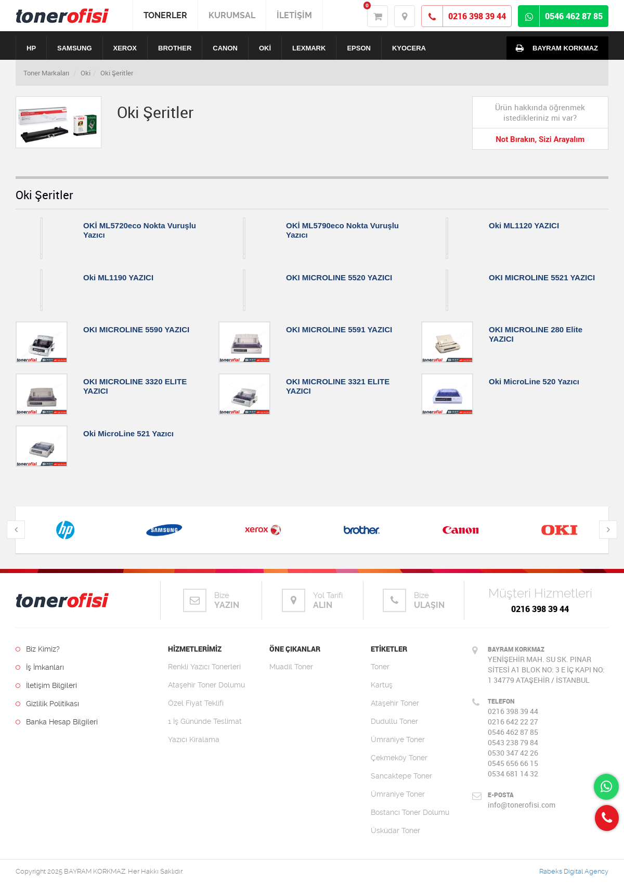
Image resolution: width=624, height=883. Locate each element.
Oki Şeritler (116, 72)
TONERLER (165, 15)
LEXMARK (309, 48)
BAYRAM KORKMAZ (555, 48)
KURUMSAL (232, 15)
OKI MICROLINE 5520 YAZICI (339, 277)
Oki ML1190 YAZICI (118, 277)
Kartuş (382, 685)
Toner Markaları (46, 72)
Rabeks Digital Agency (573, 871)
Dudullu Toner (394, 721)
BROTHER (174, 48)
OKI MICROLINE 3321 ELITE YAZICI (337, 386)
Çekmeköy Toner (399, 758)
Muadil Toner (291, 667)
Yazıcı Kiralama (193, 739)
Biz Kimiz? (38, 649)
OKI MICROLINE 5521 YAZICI (542, 277)
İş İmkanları (40, 667)
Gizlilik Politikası (47, 703)
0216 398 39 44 (540, 609)
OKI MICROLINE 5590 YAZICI (136, 329)
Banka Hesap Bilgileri (57, 722)
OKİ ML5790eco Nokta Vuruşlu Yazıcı (342, 230)
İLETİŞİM (294, 15)
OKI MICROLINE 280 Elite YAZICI (535, 334)
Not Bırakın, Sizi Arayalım (540, 139)
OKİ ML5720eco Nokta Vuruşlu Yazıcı (139, 230)
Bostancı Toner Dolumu (410, 812)
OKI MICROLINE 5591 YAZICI (339, 329)
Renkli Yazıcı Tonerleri (204, 667)
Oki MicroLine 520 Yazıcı (534, 381)
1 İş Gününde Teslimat (205, 721)
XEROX (125, 48)
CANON (225, 48)
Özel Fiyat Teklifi (196, 703)
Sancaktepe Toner (401, 776)
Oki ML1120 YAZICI (524, 225)
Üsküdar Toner (395, 830)
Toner (380, 667)
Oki (85, 72)
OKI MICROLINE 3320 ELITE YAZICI (135, 386)
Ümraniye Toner (398, 739)
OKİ (265, 48)
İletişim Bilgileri (46, 685)
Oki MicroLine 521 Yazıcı (128, 433)
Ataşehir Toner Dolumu (206, 685)
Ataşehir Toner (395, 703)
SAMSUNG (74, 48)
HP (31, 48)
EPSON (359, 48)
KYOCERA (409, 48)
